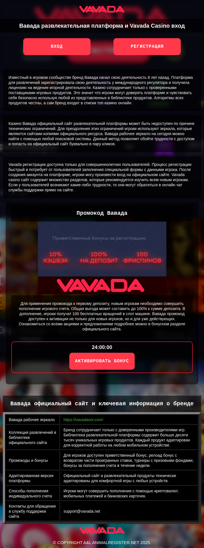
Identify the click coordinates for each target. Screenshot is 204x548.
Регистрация (147, 47)
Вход (57, 47)
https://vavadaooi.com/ (83, 419)
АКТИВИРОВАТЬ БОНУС (102, 361)
